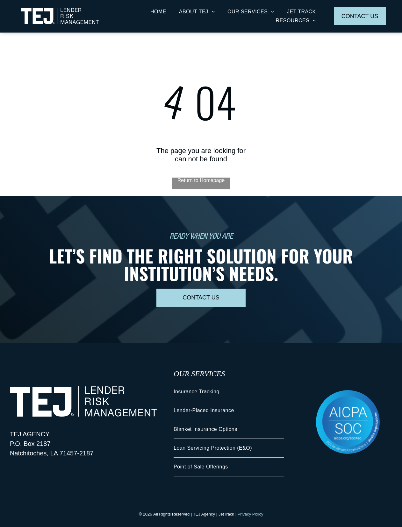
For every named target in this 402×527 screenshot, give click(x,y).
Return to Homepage (201, 180)
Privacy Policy (250, 514)
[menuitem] (158, 11)
